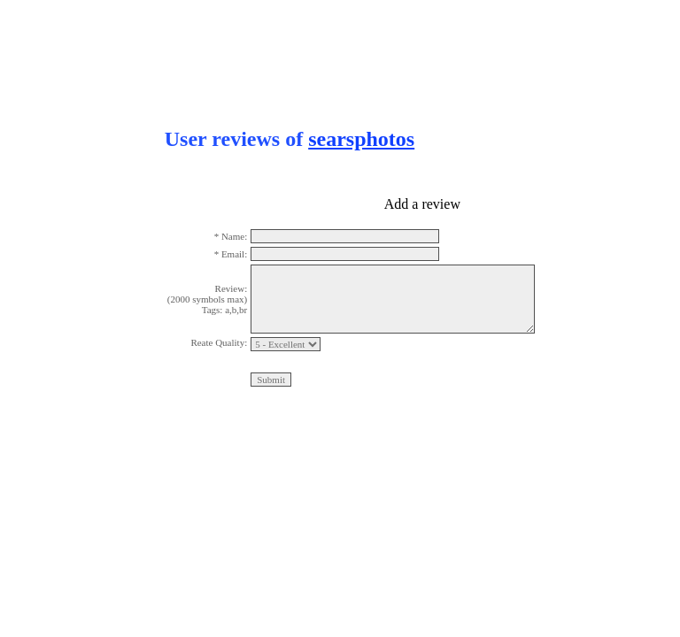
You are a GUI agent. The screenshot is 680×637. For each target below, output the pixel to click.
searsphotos (361, 138)
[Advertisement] (71, 265)
